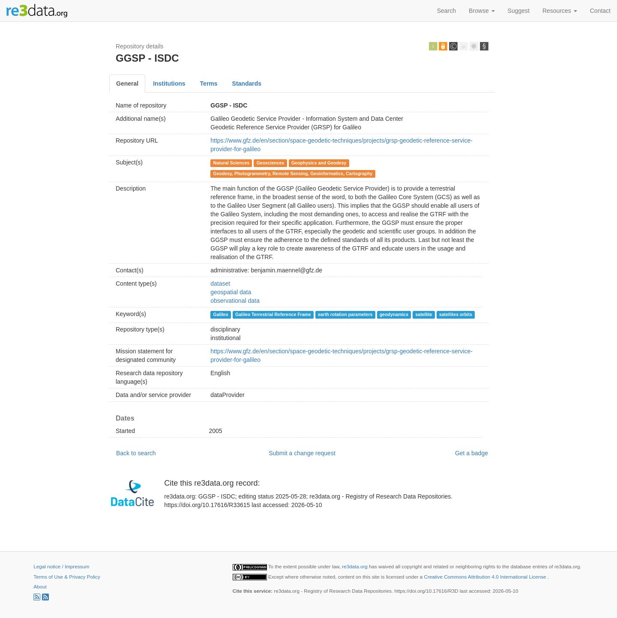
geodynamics (394, 314)
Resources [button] (559, 10)
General (127, 83)
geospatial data (230, 292)
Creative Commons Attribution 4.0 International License (486, 576)
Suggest (519, 10)
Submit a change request (302, 453)
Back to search (136, 453)
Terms (209, 83)
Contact (600, 10)
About (39, 586)
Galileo (220, 314)
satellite (423, 314)
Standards (246, 83)
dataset (220, 283)
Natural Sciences (231, 162)
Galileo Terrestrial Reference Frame (273, 314)
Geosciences (271, 162)
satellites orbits (455, 314)
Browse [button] (482, 10)
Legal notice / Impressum (61, 566)
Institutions (169, 83)
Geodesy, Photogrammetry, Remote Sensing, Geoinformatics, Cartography (293, 173)
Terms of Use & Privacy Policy (66, 576)
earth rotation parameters (345, 314)
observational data (234, 300)
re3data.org (355, 566)
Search (446, 10)
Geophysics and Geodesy (318, 162)
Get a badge (471, 453)
